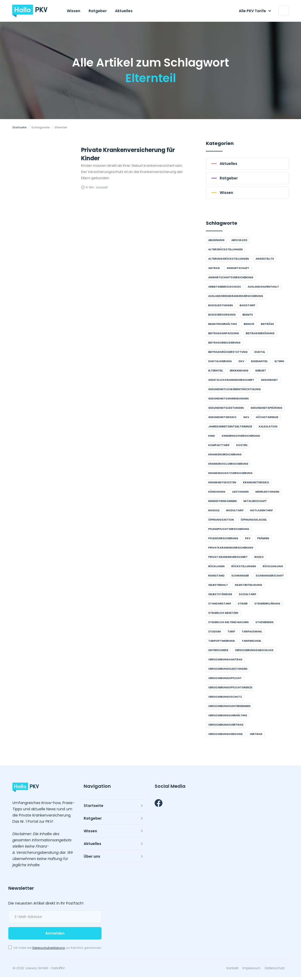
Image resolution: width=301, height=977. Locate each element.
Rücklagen (216, 566)
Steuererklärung (267, 604)
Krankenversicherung (225, 454)
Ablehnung (216, 240)
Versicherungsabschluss (254, 650)
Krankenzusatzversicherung (230, 473)
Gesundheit (269, 380)
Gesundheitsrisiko (222, 417)
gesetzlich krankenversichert (231, 380)
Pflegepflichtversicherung (228, 529)
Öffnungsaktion (221, 520)
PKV (247, 538)
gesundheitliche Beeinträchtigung (234, 389)
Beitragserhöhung (260, 333)
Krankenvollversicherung (228, 464)
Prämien (263, 538)
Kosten (241, 445)
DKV (241, 361)
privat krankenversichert (228, 557)
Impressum (251, 968)
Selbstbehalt (218, 585)
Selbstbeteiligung (248, 585)
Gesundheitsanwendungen (228, 398)
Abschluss (239, 240)
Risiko (259, 557)
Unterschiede (218, 650)
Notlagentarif (261, 510)
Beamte (247, 315)
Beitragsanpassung (223, 333)
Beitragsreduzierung (224, 343)
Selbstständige (220, 594)
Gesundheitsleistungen (226, 408)
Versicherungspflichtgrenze (230, 687)
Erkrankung (239, 371)
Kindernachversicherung (241, 436)
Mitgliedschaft (255, 501)
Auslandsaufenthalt (263, 287)
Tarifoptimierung (221, 641)
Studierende (264, 622)
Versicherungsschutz (225, 697)
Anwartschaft (238, 268)
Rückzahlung (273, 566)
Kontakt (232, 968)
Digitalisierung (220, 361)
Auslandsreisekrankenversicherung (235, 296)
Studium (214, 631)
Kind (211, 436)
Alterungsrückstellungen (228, 259)
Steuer (243, 604)
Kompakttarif (219, 445)
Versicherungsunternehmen (229, 706)
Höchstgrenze (267, 417)
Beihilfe (249, 324)
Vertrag (256, 734)
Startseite (19, 127)
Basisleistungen (220, 305)
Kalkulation (268, 426)
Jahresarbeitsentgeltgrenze (230, 426)
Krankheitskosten (222, 482)
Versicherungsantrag (225, 659)
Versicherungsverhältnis (227, 715)
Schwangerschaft (270, 576)
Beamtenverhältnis (222, 324)
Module (213, 510)
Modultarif (234, 510)
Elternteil (215, 371)
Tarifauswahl (252, 631)
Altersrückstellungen (225, 249)
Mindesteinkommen (222, 501)
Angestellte (265, 259)
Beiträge (267, 324)
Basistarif (247, 305)
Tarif (231, 631)
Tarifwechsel (251, 641)
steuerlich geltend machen (228, 622)
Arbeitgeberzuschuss (224, 287)
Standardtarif (219, 604)
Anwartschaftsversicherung (230, 277)
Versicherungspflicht (225, 678)
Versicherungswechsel (225, 734)
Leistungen (240, 492)
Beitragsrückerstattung (228, 352)
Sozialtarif (247, 594)
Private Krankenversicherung (230, 548)
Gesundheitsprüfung (266, 408)
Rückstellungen (243, 566)
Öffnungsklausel (254, 520)
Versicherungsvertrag (225, 725)
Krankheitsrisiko (256, 482)
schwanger (240, 576)
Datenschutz (275, 968)
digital (259, 352)
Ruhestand (216, 576)
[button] (256, 11)
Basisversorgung (222, 315)
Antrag (214, 268)
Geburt (260, 371)
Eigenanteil (259, 361)
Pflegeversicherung (223, 538)
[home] (29, 11)
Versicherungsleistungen (227, 669)
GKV (246, 417)
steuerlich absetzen (223, 613)
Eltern (279, 361)
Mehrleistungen (267, 492)
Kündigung (216, 492)
